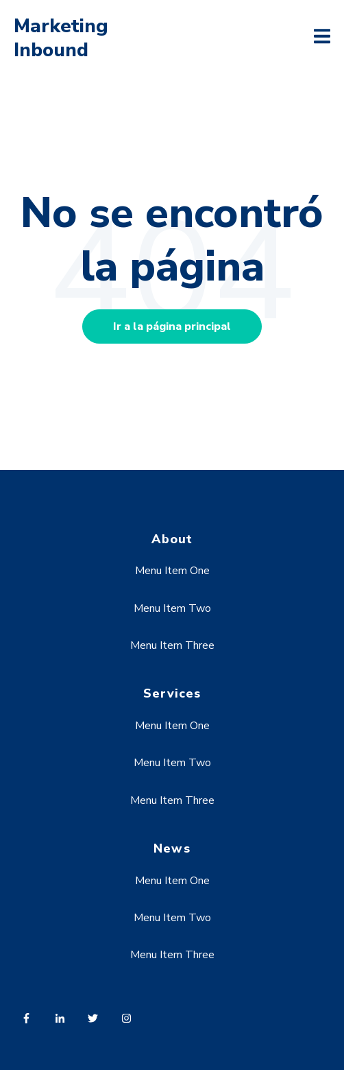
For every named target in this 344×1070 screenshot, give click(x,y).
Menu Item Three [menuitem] (172, 645)
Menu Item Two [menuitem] (172, 608)
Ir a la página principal (172, 326)
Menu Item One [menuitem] (172, 570)
